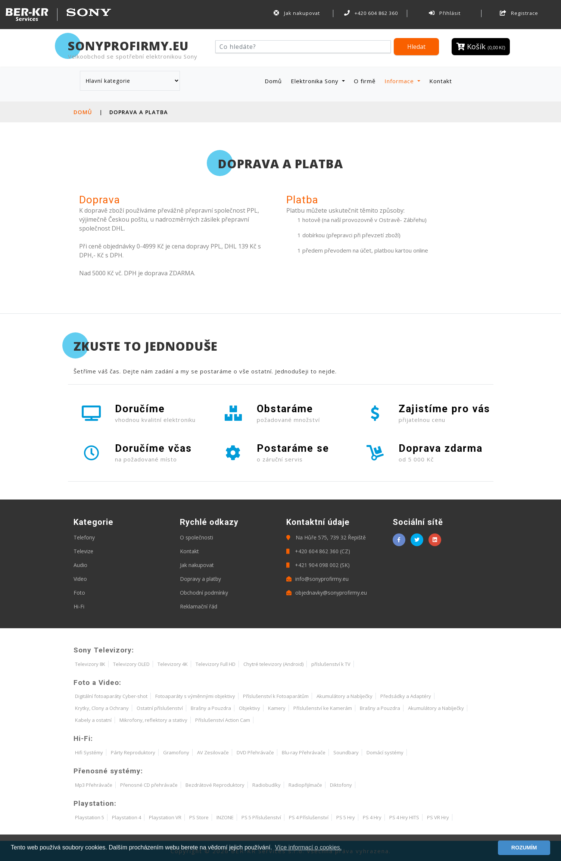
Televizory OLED (131, 664)
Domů (275, 81)
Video (80, 578)
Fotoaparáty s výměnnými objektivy (195, 696)
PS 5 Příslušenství (261, 817)
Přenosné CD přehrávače (149, 785)
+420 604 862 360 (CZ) (318, 551)
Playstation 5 (89, 817)
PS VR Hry (438, 817)
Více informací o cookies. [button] (308, 847)
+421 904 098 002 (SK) (318, 565)
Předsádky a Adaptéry (405, 696)
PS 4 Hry (372, 817)
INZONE (225, 817)
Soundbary (346, 752)
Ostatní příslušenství (160, 708)
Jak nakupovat (297, 13)
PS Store (199, 817)
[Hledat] (303, 46)
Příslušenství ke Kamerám (322, 708)
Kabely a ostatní (93, 720)
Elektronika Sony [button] (315, 81)
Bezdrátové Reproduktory (215, 785)
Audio (80, 565)
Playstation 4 (126, 817)
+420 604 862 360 (371, 13)
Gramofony (176, 752)
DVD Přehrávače (255, 752)
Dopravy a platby (200, 578)
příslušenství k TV (330, 664)
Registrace (519, 13)
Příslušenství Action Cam (222, 720)
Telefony (84, 537)
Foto (79, 592)
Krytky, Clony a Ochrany (102, 708)
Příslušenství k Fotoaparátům (276, 696)
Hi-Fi (79, 606)
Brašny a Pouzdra (211, 708)
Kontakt (440, 81)
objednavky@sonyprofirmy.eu (326, 592)
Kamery (277, 708)
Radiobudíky (266, 785)
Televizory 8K (90, 664)
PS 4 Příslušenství (308, 817)
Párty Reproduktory (133, 752)
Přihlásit (445, 13)
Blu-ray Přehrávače (303, 752)
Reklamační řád (198, 606)
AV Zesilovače (213, 752)
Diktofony (341, 785)
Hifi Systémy (89, 752)
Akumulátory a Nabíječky (345, 696)
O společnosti (196, 537)
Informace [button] (400, 81)
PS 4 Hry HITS (404, 817)
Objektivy (249, 708)
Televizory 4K (173, 664)
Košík (480, 46)
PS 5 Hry (345, 817)
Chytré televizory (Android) (273, 664)
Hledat (416, 47)
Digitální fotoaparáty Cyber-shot (111, 696)
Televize (83, 551)
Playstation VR (165, 817)
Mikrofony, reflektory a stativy (153, 720)
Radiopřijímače (305, 785)
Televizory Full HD (216, 664)
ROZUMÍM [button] (524, 848)
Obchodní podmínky (204, 592)
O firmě (364, 81)
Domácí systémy (385, 752)
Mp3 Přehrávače (93, 785)
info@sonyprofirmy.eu (317, 578)
